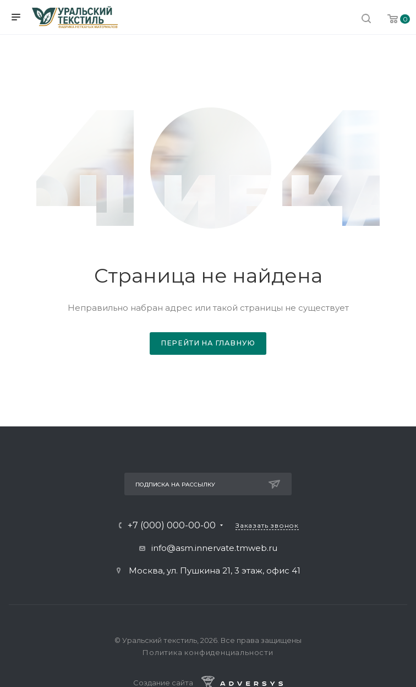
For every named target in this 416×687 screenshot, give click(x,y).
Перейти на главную (208, 343)
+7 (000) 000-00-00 (172, 525)
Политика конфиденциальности (208, 652)
